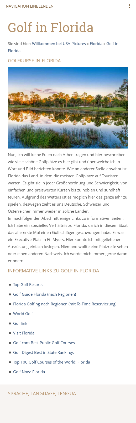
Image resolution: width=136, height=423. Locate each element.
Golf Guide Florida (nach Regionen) (44, 294)
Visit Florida (23, 333)
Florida (96, 43)
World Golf (23, 313)
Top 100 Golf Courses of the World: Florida (51, 362)
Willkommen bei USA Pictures (59, 43)
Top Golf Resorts (28, 284)
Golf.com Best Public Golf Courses (44, 342)
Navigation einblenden (30, 6)
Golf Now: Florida (29, 371)
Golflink (20, 323)
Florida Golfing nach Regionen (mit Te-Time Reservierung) (64, 303)
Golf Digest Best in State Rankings (43, 352)
